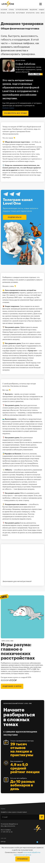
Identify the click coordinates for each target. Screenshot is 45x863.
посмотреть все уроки (15, 113)
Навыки (41, 9)
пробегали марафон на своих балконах (17, 461)
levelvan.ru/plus (8, 108)
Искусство (11, 12)
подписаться (14, 217)
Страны (11, 9)
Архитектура (30, 12)
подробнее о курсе (12, 686)
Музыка (3, 12)
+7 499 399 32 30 (6, 832)
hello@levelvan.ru (8, 826)
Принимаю (22, 859)
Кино (37, 12)
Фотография (20, 12)
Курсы (3, 841)
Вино (42, 12)
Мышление (33, 9)
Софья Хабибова (25, 64)
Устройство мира (22, 9)
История (4, 9)
